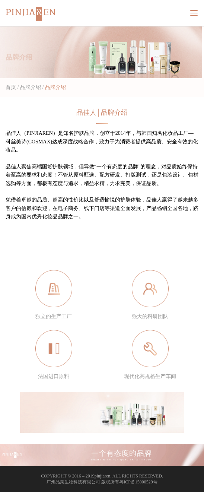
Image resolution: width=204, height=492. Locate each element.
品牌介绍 (55, 87)
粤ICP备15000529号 (138, 482)
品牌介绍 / (32, 87)
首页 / (12, 87)
